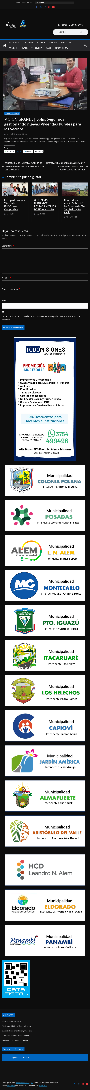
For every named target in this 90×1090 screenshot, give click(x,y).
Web (4, 300)
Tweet (18, 151)
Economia (53, 42)
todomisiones (22, 134)
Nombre (6, 278)
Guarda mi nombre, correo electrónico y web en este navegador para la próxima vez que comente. (41, 318)
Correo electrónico (11, 289)
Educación (66, 42)
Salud (48, 48)
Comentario (8, 246)
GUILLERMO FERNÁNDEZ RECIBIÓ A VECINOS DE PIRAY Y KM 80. (45, 205)
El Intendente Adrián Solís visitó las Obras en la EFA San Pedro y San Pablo (74, 206)
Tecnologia (37, 48)
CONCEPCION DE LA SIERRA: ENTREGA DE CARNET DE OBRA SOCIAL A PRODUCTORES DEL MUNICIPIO (23, 166)
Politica (24, 48)
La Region (28, 42)
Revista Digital (61, 48)
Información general (12, 114)
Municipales (14, 42)
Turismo (13, 48)
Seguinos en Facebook (13, 1049)
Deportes (40, 42)
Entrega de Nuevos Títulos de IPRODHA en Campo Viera (14, 205)
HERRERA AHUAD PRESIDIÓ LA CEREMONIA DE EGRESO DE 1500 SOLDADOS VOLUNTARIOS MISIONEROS (67, 166)
